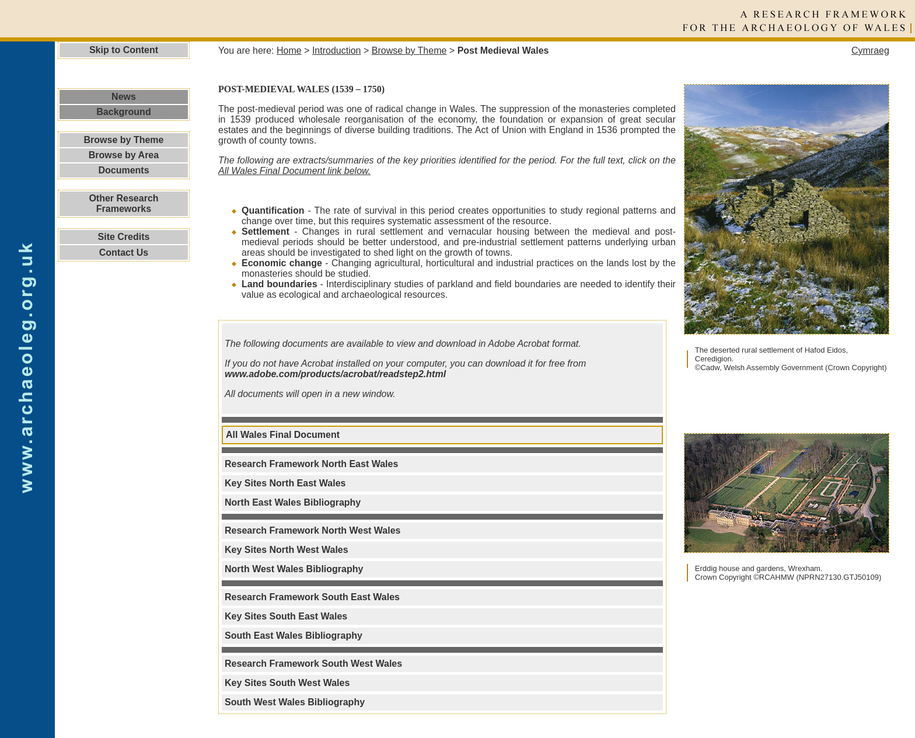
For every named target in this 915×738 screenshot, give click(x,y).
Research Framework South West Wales (313, 664)
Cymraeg (870, 50)
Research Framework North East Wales (311, 464)
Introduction (336, 50)
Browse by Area (124, 155)
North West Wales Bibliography (294, 569)
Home (289, 50)
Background (123, 112)
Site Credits (124, 237)
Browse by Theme (124, 140)
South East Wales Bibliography (293, 635)
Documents (123, 170)
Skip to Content (123, 50)
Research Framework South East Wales (312, 597)
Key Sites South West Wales (287, 683)
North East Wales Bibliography (293, 502)
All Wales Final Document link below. (294, 171)
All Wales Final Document (283, 435)
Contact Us (123, 252)
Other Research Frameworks (123, 203)
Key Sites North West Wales (286, 550)
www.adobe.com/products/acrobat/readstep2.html (335, 374)
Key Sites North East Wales (285, 483)
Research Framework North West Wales (312, 530)
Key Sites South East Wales (286, 616)
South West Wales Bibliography (295, 702)
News (123, 97)
